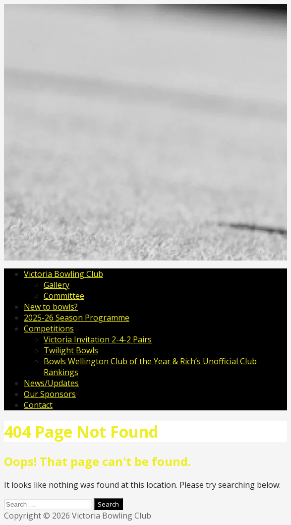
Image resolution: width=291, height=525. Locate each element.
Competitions (49, 328)
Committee (64, 295)
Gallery (56, 284)
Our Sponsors (50, 394)
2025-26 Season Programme (76, 317)
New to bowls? (51, 306)
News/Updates (51, 383)
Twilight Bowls (71, 350)
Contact (38, 404)
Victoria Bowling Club (63, 273)
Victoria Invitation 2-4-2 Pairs (98, 339)
